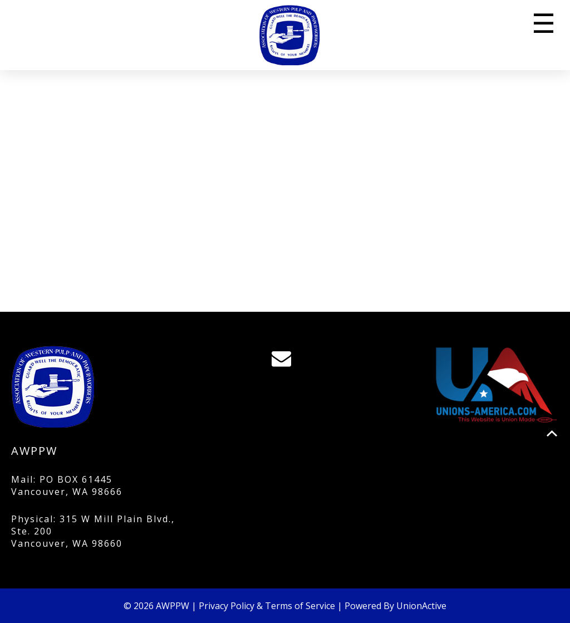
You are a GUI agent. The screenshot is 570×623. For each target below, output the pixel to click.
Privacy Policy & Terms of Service (267, 606)
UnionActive (421, 606)
